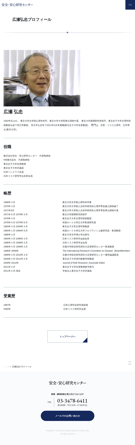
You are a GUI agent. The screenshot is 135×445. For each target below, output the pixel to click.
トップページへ (67, 336)
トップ (6, 367)
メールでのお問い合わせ (67, 416)
